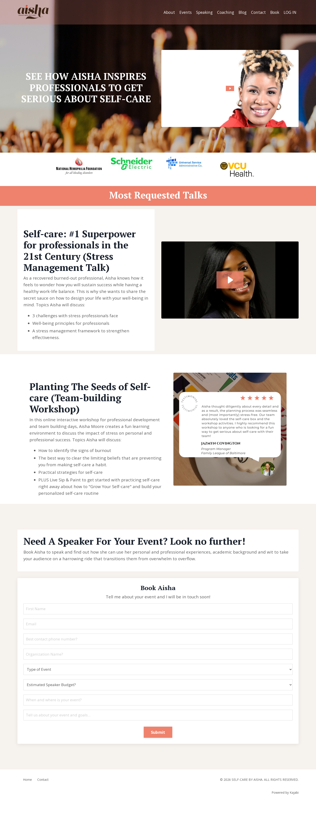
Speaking (200, 12)
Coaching (222, 12)
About (164, 12)
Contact (256, 12)
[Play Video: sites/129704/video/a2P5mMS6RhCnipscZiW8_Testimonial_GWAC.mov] (229, 283)
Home (27, 801)
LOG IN (289, 12)
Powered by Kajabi (285, 814)
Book (273, 12)
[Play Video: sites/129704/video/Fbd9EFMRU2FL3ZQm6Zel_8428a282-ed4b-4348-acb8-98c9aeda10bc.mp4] (229, 88)
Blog (240, 12)
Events (180, 12)
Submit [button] (158, 753)
